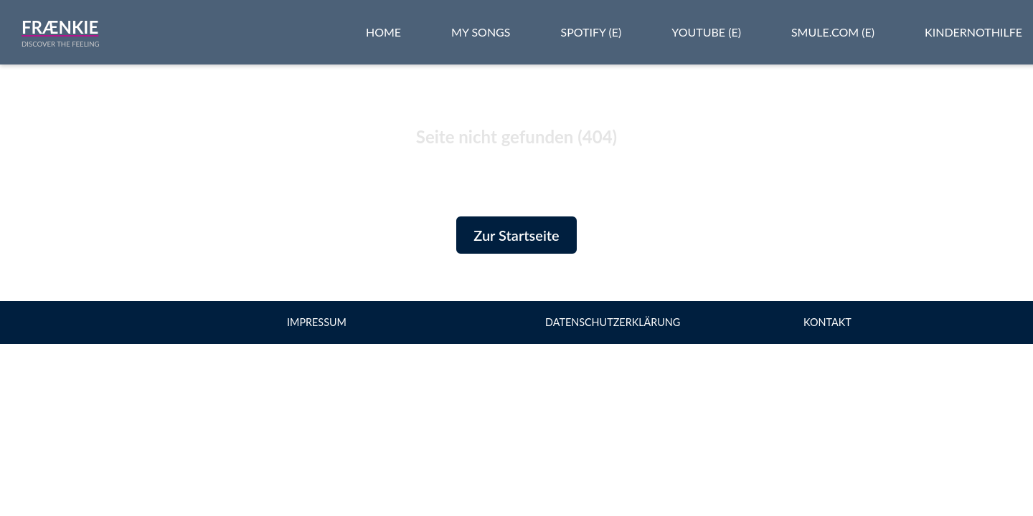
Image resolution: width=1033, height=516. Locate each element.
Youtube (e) (706, 32)
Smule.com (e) (832, 32)
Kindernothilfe (973, 32)
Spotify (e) (590, 32)
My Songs (480, 32)
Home (383, 32)
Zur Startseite (516, 235)
